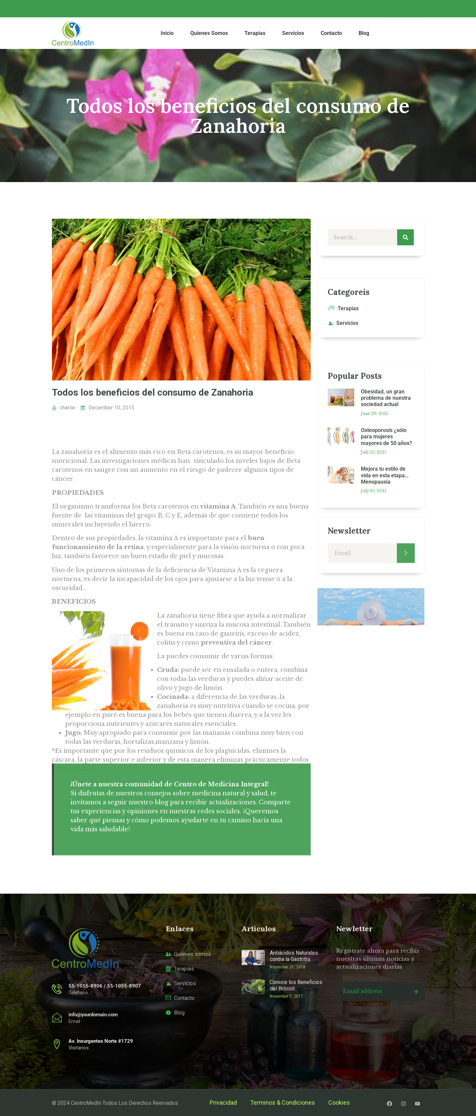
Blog (364, 33)
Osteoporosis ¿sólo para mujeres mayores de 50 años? (386, 543)
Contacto (331, 33)
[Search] (405, 240)
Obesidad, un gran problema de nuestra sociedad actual (386, 505)
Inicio (167, 33)
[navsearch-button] (414, 33)
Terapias (254, 33)
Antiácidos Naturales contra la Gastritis (294, 1001)
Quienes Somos (209, 33)
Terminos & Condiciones (282, 1102)
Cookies (339, 1102)
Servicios (293, 33)
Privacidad (223, 1102)
